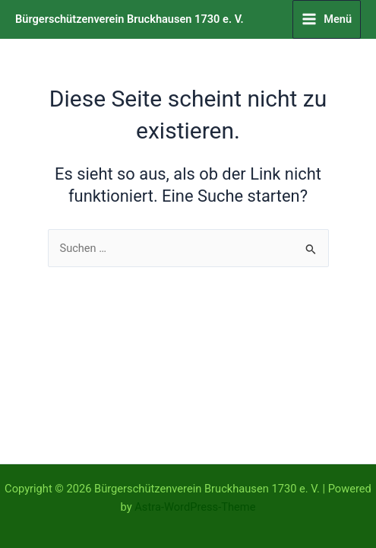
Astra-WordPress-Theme (194, 507)
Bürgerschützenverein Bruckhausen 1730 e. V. (129, 19)
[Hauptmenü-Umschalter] (326, 19)
